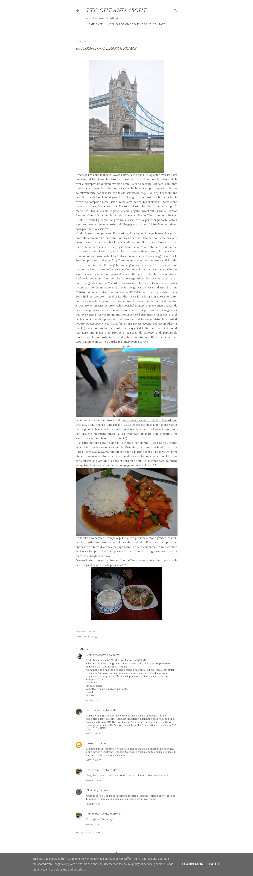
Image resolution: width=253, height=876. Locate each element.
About (146, 24)
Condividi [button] (80, 631)
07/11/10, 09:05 (93, 760)
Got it (215, 864)
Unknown (92, 743)
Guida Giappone (128, 24)
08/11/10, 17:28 (93, 804)
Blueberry (92, 790)
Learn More (194, 864)
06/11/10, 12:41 (93, 700)
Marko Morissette (97, 655)
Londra (86, 636)
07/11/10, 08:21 (93, 733)
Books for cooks (108, 206)
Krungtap (131, 447)
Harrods (124, 206)
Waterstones (88, 206)
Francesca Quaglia (97, 710)
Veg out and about (116, 10)
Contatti (159, 24)
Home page (94, 24)
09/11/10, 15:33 (93, 824)
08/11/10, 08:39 (93, 780)
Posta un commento (88, 832)
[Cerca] (175, 9)
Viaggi (109, 24)
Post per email (95, 631)
